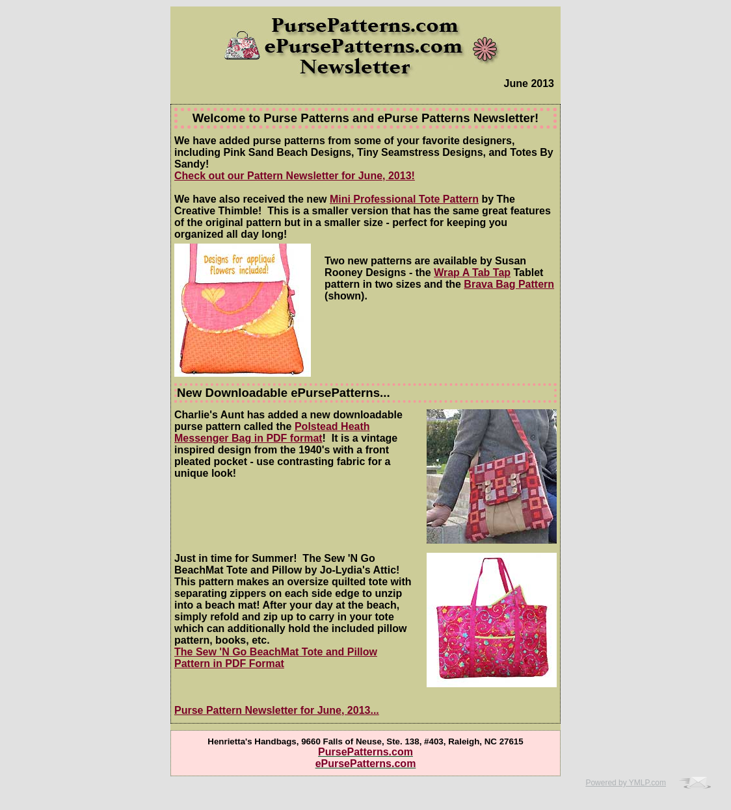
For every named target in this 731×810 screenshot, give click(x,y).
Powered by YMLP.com (625, 782)
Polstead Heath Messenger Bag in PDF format (272, 432)
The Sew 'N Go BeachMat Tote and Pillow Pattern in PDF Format (275, 657)
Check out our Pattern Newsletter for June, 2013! (294, 175)
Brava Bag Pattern (509, 284)
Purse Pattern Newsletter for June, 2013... (276, 710)
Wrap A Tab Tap (472, 272)
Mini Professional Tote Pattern (404, 199)
